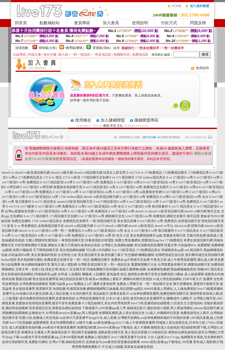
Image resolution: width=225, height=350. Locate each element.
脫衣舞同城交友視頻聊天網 (204, 255)
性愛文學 (170, 245)
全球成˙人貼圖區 (69, 274)
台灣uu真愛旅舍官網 (19, 211)
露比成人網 (205, 260)
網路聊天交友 (115, 216)
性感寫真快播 (76, 289)
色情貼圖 (59, 289)
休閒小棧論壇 (22, 250)
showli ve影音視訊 (141, 226)
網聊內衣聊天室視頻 (137, 279)
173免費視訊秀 (198, 172)
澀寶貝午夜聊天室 (206, 284)
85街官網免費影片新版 (31, 245)
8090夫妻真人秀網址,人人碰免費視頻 (170, 289)
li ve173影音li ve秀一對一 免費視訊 (56, 231)
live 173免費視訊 (171, 240)
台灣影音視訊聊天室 (92, 264)
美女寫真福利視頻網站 (17, 274)
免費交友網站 (21, 221)
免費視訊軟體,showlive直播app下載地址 (105, 327)
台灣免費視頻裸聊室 (33, 284)
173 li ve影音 (71, 177)
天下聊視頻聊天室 (46, 250)
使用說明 (140, 23)
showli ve (8, 172)
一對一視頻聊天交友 (157, 284)
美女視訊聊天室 (89, 255)
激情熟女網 (136, 274)
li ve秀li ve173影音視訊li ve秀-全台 (184, 197)
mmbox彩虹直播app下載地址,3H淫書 (167, 342)
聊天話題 (193, 216)
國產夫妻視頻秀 (104, 284)
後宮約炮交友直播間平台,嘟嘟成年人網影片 (161, 298)
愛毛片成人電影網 (64, 264)
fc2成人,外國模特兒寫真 (163, 313)
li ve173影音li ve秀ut (128, 182)
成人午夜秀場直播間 (181, 260)
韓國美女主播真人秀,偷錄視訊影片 (46, 332)
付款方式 (169, 23)
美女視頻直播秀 (23, 289)
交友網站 (16, 216)
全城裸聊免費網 (158, 269)
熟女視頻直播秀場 (45, 279)
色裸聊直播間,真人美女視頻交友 (122, 313)
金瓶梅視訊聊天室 (51, 226)
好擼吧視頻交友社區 (169, 255)
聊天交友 (213, 211)
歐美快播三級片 (112, 255)
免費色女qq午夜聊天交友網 (130, 260)
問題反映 (198, 23)
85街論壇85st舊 (19, 255)
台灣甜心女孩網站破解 (117, 245)
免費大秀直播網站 (128, 240)
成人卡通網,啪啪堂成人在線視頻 (157, 327)
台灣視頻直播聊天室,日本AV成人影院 (102, 298)
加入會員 (111, 23)
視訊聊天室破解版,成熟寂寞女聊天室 (97, 332)
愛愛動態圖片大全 (144, 264)
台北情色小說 (67, 255)
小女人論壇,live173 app (163, 337)
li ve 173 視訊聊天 (122, 177)
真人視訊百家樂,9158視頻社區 (146, 332)
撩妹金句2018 (210, 216)
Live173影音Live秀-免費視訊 (145, 216)
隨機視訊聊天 (100, 260)
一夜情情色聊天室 (71, 240)
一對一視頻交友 (119, 264)
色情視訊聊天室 (189, 221)
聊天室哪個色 (182, 284)
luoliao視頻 (8, 260)
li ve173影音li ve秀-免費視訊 (93, 182)
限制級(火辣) (48, 48)
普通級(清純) (102, 48)
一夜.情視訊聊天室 (103, 221)
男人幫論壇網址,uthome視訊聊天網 (195, 308)
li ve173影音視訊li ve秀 (159, 182)
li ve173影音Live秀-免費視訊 (32, 192)
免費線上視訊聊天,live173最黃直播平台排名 (116, 337)
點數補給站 (50, 23)
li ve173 (131, 172)
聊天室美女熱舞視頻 (159, 274)
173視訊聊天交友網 (95, 177)
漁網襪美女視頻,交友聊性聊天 (202, 337)
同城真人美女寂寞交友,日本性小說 (180, 322)
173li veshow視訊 (71, 197)
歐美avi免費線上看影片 (105, 279)
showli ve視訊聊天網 (88, 172)
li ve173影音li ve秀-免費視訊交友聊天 (142, 187)
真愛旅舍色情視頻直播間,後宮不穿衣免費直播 (48, 303)
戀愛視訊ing (150, 240)
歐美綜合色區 (90, 245)
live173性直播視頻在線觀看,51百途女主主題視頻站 (167, 303)
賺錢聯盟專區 (146, 120)
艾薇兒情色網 (196, 235)
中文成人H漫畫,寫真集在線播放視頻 (127, 347)
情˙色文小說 (120, 235)
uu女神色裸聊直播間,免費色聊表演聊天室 (159, 293)
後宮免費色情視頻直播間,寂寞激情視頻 (47, 298)
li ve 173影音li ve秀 (179, 177)
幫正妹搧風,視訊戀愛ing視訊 (123, 289)
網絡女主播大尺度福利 (64, 245)
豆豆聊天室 (77, 269)
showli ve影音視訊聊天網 (32, 172)
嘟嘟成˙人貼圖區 (94, 274)
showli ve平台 (163, 226)
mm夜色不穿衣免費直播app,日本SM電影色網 (52, 337)
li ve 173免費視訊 (150, 172)
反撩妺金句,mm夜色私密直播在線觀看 (113, 342)
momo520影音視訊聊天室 (75, 201)
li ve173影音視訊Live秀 (96, 192)
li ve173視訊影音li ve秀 (99, 187)
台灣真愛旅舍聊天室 (172, 264)
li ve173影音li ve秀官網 (36, 187)
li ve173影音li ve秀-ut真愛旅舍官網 (137, 192)
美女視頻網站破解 (72, 250)
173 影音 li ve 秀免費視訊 (19, 226)
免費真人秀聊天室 (129, 284)
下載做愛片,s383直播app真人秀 (104, 308)
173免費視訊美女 (30, 177)
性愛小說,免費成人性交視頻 (39, 318)
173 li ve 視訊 (52, 177)
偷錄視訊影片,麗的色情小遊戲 (148, 308)
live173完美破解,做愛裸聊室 (29, 322)
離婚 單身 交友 (113, 125)
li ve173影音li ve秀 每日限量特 (146, 206)
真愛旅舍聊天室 (174, 235)
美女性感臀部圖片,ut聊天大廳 (71, 322)
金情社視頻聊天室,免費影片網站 (25, 342)
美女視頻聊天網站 (30, 260)
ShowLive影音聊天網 (188, 226)
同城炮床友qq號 (172, 250)
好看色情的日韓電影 (99, 240)
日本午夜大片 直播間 (198, 279)
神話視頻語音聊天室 (73, 279)
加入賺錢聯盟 (113, 120)
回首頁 (21, 23)
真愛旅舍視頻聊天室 (67, 187)
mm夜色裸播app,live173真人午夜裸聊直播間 (124, 322)
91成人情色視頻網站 (167, 279)
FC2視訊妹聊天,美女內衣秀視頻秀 (106, 303)
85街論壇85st (187, 245)
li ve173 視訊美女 (44, 201)
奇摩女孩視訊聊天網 (198, 240)
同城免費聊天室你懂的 (102, 269)
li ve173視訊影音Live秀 (56, 182)
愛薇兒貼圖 (24, 279)
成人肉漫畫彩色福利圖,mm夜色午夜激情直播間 (42, 327)
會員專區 (82, 23)
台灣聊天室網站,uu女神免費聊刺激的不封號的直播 (153, 318)
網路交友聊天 (176, 216)
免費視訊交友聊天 (76, 221)
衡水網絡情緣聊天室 (35, 264)
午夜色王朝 (158, 260)
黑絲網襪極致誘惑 (183, 269)
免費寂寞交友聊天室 (58, 260)
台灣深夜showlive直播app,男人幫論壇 (71, 313)
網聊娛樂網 (95, 289)
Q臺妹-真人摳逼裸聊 (189, 274)
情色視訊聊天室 (212, 221)
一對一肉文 (82, 260)
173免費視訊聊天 (175, 172)
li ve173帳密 (25, 206)
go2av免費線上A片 (79, 284)
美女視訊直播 (126, 221)
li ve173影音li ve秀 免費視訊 (139, 197)
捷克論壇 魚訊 (117, 274)
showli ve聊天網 (62, 172)
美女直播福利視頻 (44, 255)
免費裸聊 (203, 245)
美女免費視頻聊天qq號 (146, 235)
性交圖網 (131, 255)
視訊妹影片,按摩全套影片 (111, 293)
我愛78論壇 (57, 284)
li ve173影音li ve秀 (207, 177)
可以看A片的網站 (98, 250)
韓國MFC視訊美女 (210, 269)
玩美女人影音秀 (114, 172)
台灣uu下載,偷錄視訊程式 (67, 342)
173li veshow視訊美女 (150, 177)
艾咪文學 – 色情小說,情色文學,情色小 (42, 269)
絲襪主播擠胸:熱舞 (132, 269)
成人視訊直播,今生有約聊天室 (70, 293)
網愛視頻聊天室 (199, 264)
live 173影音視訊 (123, 250)
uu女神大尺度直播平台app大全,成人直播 (88, 318)
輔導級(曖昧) (75, 48)
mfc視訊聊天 (194, 250)
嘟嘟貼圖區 (146, 255)
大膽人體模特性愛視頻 (41, 240)
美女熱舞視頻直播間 (148, 245)
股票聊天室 (44, 289)
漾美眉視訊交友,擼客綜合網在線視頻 (55, 308)
